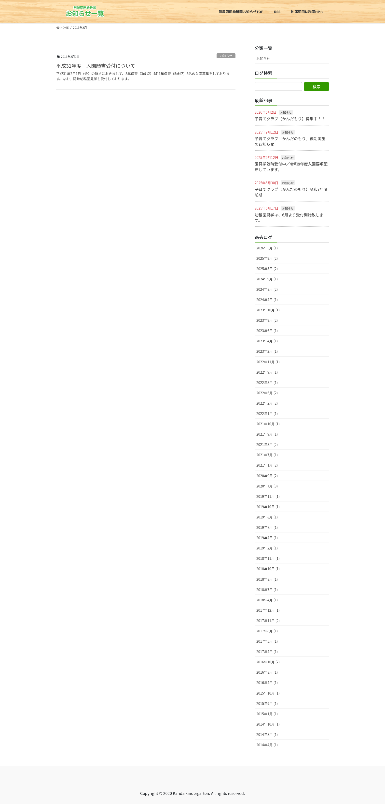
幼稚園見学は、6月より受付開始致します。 (289, 217)
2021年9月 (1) (267, 434)
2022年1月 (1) (267, 413)
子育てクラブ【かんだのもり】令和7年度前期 (291, 191)
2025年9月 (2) (267, 258)
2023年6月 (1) (267, 330)
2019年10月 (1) (268, 506)
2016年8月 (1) (267, 672)
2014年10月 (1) (268, 724)
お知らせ (226, 55)
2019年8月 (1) (267, 517)
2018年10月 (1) (268, 568)
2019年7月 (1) (267, 527)
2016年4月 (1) (267, 682)
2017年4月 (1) (267, 651)
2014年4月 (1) (267, 744)
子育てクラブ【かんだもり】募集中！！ (290, 118)
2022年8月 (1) (267, 382)
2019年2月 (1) (267, 548)
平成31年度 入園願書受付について (95, 65)
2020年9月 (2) (267, 475)
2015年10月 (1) (268, 693)
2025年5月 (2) (267, 268)
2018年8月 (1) (267, 579)
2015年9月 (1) (267, 703)
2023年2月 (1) (267, 351)
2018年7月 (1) (267, 589)
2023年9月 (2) (267, 320)
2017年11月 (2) (268, 620)
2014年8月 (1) (267, 734)
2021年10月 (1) (268, 423)
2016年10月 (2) (268, 661)
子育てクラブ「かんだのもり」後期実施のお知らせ (290, 141)
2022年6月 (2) (267, 392)
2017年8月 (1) (267, 630)
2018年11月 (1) (268, 558)
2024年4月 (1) (267, 299)
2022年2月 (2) (267, 403)
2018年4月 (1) (267, 599)
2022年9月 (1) (267, 372)
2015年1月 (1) (267, 713)
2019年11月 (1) (268, 496)
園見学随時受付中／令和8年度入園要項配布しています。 (291, 166)
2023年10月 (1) (268, 309)
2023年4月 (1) (267, 340)
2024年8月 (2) (267, 289)
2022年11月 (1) (268, 361)
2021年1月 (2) (267, 465)
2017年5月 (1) (267, 641)
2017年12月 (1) (268, 610)
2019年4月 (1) (267, 537)
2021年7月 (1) (267, 454)
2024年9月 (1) (267, 278)
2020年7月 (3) (267, 486)
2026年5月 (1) (267, 247)
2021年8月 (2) (267, 444)
